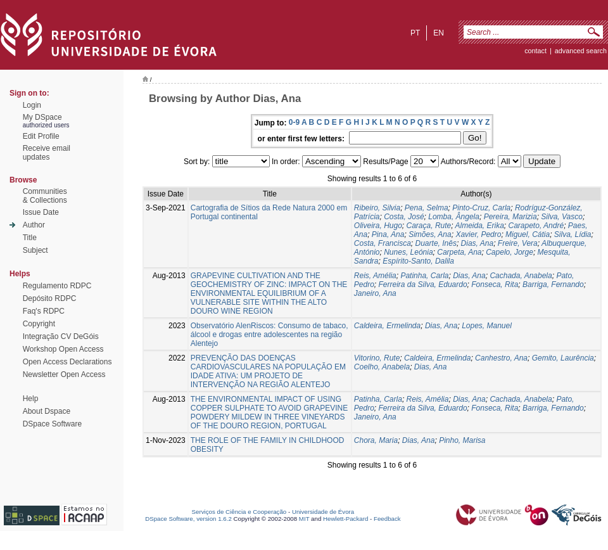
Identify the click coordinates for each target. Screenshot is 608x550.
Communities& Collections (45, 196)
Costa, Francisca (382, 243)
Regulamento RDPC (57, 285)
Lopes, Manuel (487, 325)
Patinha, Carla (424, 275)
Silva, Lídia (573, 234)
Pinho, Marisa (462, 440)
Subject (35, 250)
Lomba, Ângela (453, 216)
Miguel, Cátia (527, 234)
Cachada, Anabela (521, 275)
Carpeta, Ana (459, 252)
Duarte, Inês (436, 243)
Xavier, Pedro (478, 234)
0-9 (294, 122)
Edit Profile (41, 136)
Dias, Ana (477, 243)
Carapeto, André (536, 225)
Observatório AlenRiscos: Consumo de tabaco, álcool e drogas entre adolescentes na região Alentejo (269, 334)
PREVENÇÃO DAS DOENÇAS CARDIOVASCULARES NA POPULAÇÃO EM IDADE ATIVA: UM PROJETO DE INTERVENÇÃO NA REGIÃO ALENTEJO (268, 371)
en (438, 33)
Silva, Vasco (562, 216)
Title (30, 237)
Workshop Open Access (63, 349)
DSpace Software (52, 423)
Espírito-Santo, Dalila (418, 261)
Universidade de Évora (323, 511)
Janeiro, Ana (375, 293)
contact (535, 50)
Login (32, 105)
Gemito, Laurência (563, 358)
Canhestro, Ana (501, 358)
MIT (304, 518)
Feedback (387, 518)
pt (415, 33)
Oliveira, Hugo (378, 225)
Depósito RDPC (50, 298)
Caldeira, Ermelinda (387, 325)
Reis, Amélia (375, 275)
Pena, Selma (426, 207)
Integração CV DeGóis (61, 336)
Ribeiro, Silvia (377, 207)
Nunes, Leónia (408, 252)
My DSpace (42, 117)
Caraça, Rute (429, 225)
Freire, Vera (518, 243)
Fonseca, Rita (494, 284)
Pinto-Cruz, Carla (481, 207)
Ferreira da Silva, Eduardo (423, 284)
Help (31, 398)
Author (34, 225)
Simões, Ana (430, 234)
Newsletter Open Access (64, 374)
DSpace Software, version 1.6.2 (188, 518)
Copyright (39, 323)
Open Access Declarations (67, 361)
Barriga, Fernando (553, 284)
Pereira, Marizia (510, 216)
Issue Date (41, 212)
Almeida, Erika (479, 225)
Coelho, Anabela (382, 366)
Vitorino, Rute (377, 358)
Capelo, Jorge (509, 252)
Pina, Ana (388, 234)
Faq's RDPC (44, 311)
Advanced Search (581, 50)
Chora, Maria (376, 440)
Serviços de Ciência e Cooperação (239, 511)
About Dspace (46, 411)
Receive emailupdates (46, 153)
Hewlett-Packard (345, 518)
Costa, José (404, 216)
